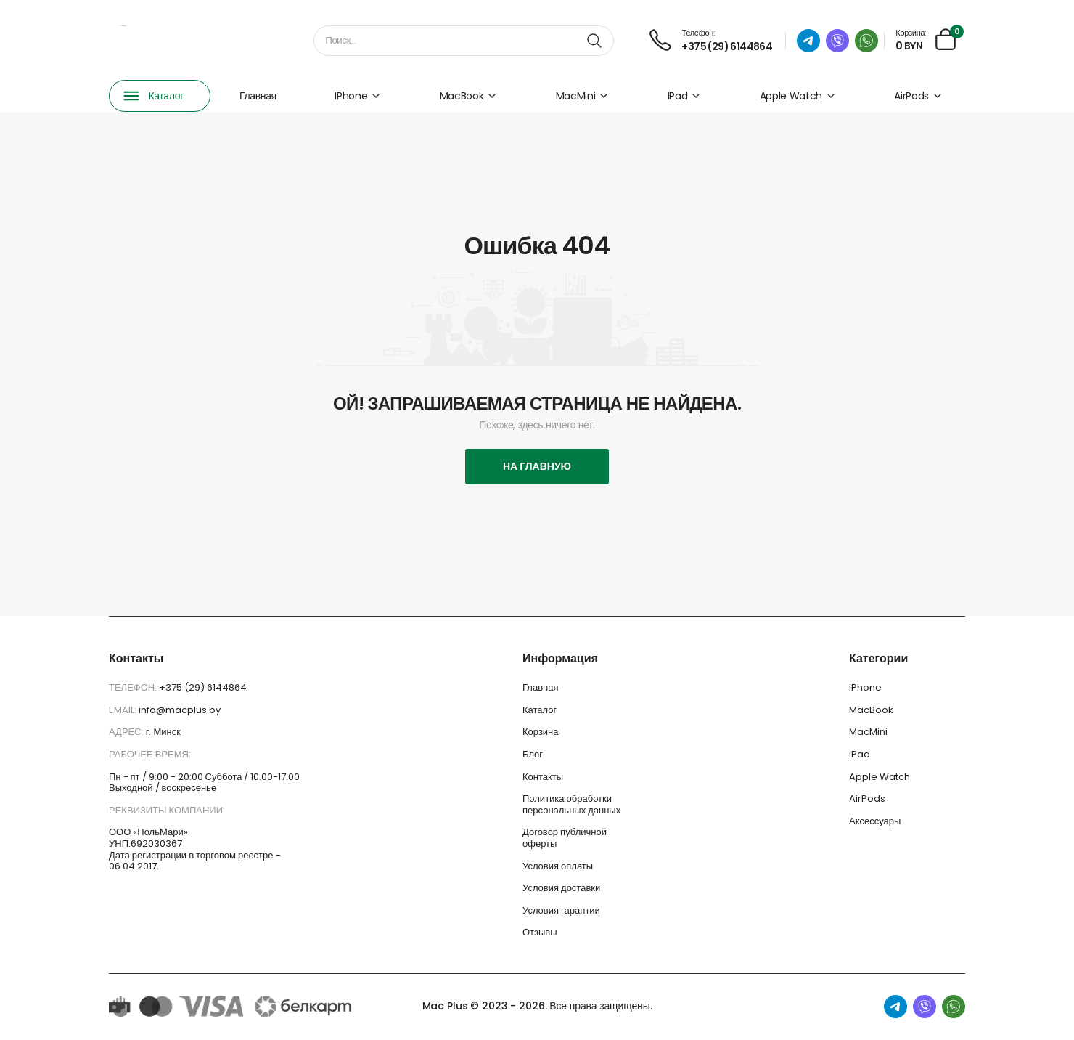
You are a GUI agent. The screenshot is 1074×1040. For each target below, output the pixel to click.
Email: (124, 710)
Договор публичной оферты (564, 837)
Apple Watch (798, 96)
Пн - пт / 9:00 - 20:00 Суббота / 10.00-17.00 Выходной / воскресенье (204, 782)
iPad (685, 96)
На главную (537, 466)
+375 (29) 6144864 (203, 687)
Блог (532, 754)
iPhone (358, 96)
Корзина (540, 732)
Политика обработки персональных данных (571, 804)
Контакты (542, 777)
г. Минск (163, 732)
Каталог (539, 710)
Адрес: (127, 732)
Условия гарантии (561, 910)
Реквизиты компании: (167, 810)
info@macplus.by (180, 710)
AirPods (918, 96)
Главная (257, 96)
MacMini (583, 96)
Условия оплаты (557, 866)
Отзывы (539, 932)
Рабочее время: (150, 754)
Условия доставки (561, 888)
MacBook (469, 96)
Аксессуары (875, 821)
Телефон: (134, 687)
